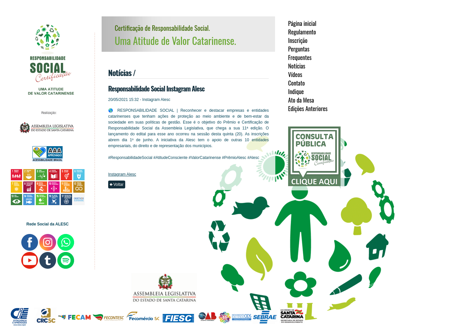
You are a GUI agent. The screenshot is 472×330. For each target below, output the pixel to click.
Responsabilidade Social (48, 64)
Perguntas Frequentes (300, 53)
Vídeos (295, 74)
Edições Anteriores (307, 108)
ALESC (47, 127)
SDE (265, 317)
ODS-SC (235, 319)
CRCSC (45, 315)
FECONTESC (108, 315)
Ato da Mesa (301, 100)
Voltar (118, 184)
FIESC (178, 321)
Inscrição (297, 40)
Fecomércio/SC (143, 317)
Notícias (296, 66)
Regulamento (302, 32)
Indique (296, 91)
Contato (296, 83)
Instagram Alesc (122, 174)
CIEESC (20, 311)
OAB (206, 313)
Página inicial (302, 23)
